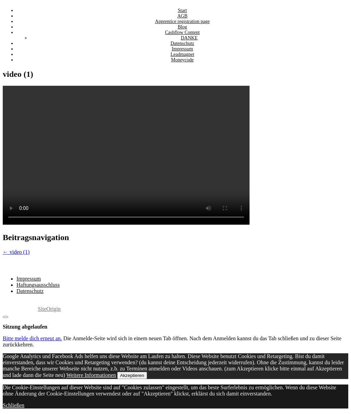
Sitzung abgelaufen (25, 327)
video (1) (16, 252)
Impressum (28, 279)
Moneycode (182, 59)
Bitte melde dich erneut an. (32, 338)
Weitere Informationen (91, 375)
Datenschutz (30, 291)
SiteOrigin (49, 309)
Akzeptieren (132, 375)
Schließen (13, 405)
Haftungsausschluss (38, 285)
